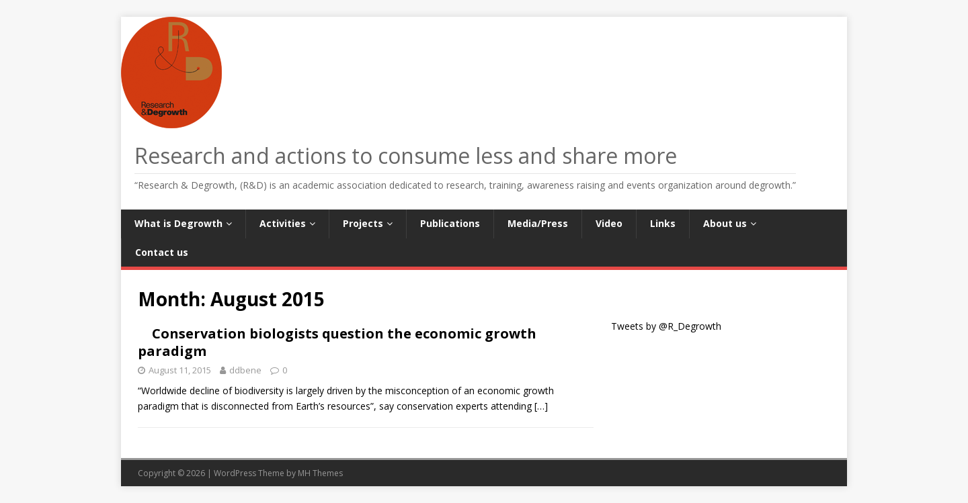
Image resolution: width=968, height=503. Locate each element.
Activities (282, 223)
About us (725, 223)
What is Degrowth (178, 223)
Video (609, 223)
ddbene (245, 370)
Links (663, 223)
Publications (450, 223)
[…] (541, 406)
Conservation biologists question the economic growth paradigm (337, 342)
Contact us (161, 252)
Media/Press (538, 223)
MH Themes (320, 473)
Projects (363, 223)
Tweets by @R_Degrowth (666, 326)
